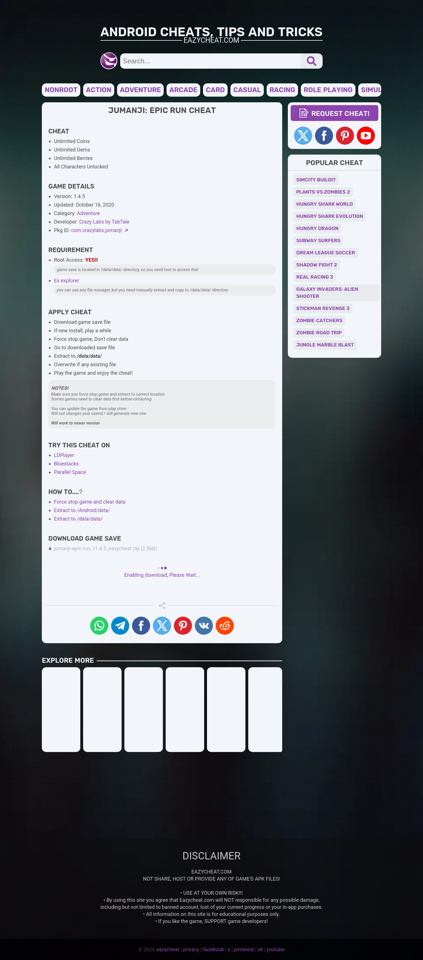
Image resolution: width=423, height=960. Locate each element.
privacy (191, 949)
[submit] (312, 61)
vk (260, 949)
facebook (213, 949)
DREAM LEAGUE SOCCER (325, 252)
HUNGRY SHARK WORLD (324, 204)
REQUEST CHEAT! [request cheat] (334, 113)
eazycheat (167, 949)
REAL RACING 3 (314, 277)
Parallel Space (70, 472)
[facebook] (324, 136)
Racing (282, 90)
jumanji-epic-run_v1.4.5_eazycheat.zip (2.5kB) (105, 548)
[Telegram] (120, 626)
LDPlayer (64, 455)
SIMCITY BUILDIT (316, 179)
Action (98, 90)
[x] (303, 136)
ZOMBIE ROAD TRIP (319, 332)
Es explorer (66, 280)
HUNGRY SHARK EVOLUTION (329, 216)
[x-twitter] (162, 626)
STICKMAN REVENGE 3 (322, 308)
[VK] (204, 626)
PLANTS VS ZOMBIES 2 (323, 192)
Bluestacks (66, 464)
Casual (247, 90)
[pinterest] (183, 626)
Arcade (183, 90)
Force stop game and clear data (90, 502)
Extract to (82, 510)
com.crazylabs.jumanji (99, 230)
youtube (276, 949)
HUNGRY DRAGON (317, 228)
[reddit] (225, 626)
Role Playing (328, 90)
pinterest (244, 949)
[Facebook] (141, 626)
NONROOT (61, 90)
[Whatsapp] (99, 626)
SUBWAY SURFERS (318, 240)
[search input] (210, 61)
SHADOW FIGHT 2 (316, 265)
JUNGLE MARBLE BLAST (325, 345)
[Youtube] (366, 136)
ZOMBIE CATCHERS (319, 320)
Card (215, 90)
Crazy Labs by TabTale (104, 222)
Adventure (140, 90)
